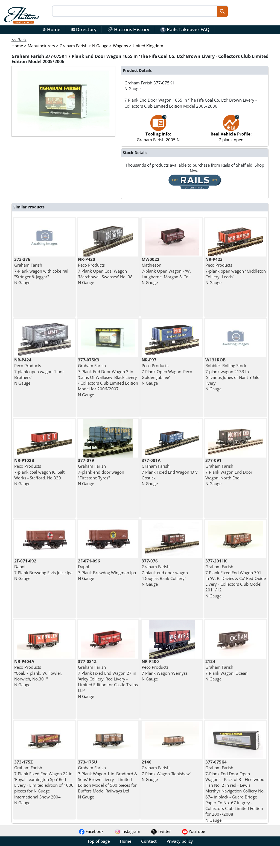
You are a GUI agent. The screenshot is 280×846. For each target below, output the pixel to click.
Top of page (98, 841)
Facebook (91, 831)
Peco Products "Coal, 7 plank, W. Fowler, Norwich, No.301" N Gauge (38, 673)
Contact (149, 841)
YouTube (193, 831)
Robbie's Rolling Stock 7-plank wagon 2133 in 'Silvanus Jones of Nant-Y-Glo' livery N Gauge (232, 374)
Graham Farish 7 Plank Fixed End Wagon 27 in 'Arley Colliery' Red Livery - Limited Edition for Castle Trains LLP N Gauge (108, 679)
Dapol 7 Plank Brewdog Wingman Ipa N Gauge (107, 569)
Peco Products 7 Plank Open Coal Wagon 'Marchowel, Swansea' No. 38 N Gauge (105, 271)
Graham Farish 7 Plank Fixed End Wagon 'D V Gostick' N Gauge (170, 472)
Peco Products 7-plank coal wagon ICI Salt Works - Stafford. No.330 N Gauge (39, 472)
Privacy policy (180, 841)
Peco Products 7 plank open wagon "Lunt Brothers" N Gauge (39, 371)
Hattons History (128, 29)
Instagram (127, 831)
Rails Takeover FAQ (184, 29)
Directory (84, 29)
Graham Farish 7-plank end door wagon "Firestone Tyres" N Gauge (101, 472)
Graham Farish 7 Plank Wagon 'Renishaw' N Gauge (166, 770)
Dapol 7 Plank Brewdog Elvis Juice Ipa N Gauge (43, 569)
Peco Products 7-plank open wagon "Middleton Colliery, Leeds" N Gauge (235, 271)
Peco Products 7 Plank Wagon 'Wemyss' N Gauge (165, 670)
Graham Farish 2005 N (158, 131)
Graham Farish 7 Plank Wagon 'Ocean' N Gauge (226, 670)
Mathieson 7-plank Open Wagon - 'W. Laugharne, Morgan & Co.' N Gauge (166, 271)
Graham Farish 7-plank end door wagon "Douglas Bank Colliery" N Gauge (165, 572)
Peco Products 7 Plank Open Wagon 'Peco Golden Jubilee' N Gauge (167, 371)
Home (51, 29)
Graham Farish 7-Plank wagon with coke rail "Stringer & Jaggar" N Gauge (41, 271)
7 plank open (231, 131)
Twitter (161, 831)
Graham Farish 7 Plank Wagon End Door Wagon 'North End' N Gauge (228, 472)
